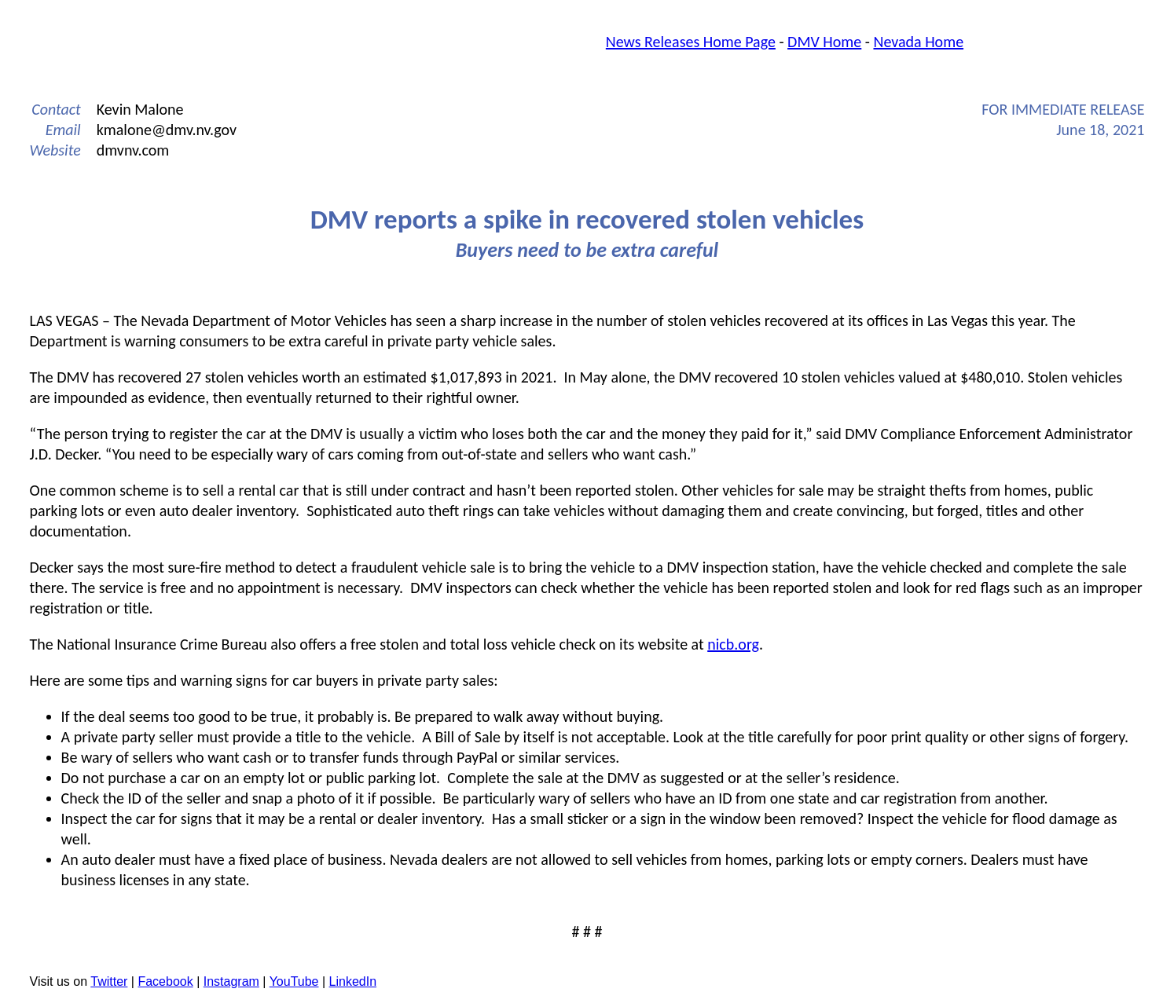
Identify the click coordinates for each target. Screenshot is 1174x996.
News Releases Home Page (691, 41)
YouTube (294, 981)
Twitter (108, 981)
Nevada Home (918, 41)
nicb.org (733, 644)
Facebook (165, 981)
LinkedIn (353, 981)
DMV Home (824, 41)
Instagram (231, 981)
